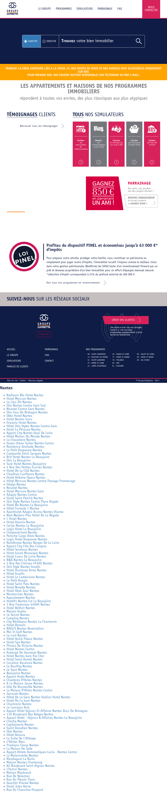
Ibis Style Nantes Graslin (23, 566)
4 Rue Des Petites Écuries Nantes (29, 467)
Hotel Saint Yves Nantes (23, 584)
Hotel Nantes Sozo (19, 419)
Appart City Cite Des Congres (26, 546)
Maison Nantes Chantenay (24, 762)
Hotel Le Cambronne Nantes (26, 577)
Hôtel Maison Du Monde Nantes (28, 436)
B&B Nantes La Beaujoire (24, 560)
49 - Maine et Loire (120, 354)
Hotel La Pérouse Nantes (24, 429)
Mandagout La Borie (21, 759)
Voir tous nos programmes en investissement (76, 282)
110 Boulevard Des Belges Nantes (30, 714)
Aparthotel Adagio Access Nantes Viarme (35, 512)
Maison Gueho (16, 611)
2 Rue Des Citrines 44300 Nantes (29, 563)
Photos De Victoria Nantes (25, 645)
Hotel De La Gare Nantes (23, 700)
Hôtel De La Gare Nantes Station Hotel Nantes (38, 697)
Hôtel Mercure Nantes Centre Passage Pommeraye (41, 481)
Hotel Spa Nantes (18, 642)
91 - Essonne (118, 366)
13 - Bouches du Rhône (98, 357)
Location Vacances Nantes (25, 663)
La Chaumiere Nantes (21, 439)
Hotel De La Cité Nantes (23, 470)
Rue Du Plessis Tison (21, 779)
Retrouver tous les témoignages (42, 126)
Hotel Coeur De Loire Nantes (26, 556)
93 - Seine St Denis (145, 357)
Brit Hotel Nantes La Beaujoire (28, 457)
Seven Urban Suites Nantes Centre (30, 443)
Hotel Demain (16, 625)
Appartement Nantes (21, 597)
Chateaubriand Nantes (22, 532)
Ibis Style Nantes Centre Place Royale (32, 501)
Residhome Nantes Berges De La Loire (33, 542)
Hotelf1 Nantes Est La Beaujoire (29, 601)
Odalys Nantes (16, 484)
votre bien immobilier (87, 41)
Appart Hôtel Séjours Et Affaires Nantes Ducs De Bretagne (47, 711)
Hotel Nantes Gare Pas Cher (25, 656)
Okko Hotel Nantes (19, 415)
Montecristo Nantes (20, 594)
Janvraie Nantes (18, 693)
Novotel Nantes (17, 488)
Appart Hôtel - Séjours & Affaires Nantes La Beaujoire (44, 717)
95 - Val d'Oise (143, 360)
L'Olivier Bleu (16, 741)
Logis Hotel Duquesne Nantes (27, 539)
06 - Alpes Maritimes (97, 354)
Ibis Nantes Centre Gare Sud (26, 405)
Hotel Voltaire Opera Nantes (26, 477)
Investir (51, 41)
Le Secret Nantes (18, 614)
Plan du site (12, 381)
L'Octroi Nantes (17, 769)
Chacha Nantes (17, 721)
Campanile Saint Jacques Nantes (29, 453)
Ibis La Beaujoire (18, 460)
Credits (23, 381)
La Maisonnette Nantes (22, 755)
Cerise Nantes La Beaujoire (25, 525)
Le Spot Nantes (17, 669)
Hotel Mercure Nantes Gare (25, 491)
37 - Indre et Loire (96, 363)
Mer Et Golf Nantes (19, 632)
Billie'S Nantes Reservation (25, 628)
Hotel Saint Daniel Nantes (24, 659)
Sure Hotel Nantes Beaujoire (26, 464)
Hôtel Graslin (15, 573)
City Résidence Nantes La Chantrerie (32, 621)
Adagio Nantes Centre (22, 494)
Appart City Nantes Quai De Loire (30, 433)
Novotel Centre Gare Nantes (26, 409)
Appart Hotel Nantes (21, 676)
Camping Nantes (18, 618)
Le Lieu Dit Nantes (19, 402)
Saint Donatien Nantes (22, 728)
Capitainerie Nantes (20, 724)
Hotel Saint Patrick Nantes (25, 498)
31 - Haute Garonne (96, 360)
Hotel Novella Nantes (21, 587)
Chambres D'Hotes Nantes (24, 680)
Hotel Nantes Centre (20, 649)
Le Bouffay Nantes (19, 666)
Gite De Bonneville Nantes (25, 687)
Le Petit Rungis (17, 580)
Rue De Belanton (18, 776)
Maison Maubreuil (19, 772)
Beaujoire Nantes (18, 673)
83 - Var (115, 363)
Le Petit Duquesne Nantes (24, 450)
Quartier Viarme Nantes (23, 783)
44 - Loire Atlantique (97, 366)
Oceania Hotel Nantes (22, 422)
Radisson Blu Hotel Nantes (25, 395)
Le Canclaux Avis (18, 707)
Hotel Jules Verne (19, 786)
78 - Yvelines (118, 360)
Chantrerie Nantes (19, 704)
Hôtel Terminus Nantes (22, 549)
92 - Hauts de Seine (145, 354)
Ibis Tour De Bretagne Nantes (27, 412)
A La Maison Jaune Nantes (25, 683)
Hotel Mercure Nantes (22, 398)
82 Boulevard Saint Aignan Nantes (31, 765)
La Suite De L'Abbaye (21, 738)
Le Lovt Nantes (17, 635)
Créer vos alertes (127, 320)
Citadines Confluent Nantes (25, 474)
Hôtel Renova (16, 735)
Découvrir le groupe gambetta (49, 215)
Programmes (64, 9)
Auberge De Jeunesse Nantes (27, 652)
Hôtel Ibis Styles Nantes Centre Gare (32, 426)
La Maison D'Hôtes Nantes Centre (29, 690)
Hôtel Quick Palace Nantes (25, 639)
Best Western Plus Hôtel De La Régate (33, 515)
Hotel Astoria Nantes (21, 522)
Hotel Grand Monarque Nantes (27, 553)
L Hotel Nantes (17, 518)
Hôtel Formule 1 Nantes (23, 508)
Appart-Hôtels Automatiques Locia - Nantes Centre (42, 752)
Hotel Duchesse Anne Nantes (26, 570)
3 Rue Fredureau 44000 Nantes (28, 604)
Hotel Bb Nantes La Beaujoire (27, 505)
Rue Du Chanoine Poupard (25, 789)
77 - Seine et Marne (121, 357)
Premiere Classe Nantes (23, 745)
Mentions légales (35, 381)
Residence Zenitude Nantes (25, 446)
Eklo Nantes (15, 731)
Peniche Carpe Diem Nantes (26, 536)
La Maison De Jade (19, 748)
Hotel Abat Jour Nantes (23, 590)
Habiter (32, 41)
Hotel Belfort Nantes (21, 608)
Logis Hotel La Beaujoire (24, 529)
